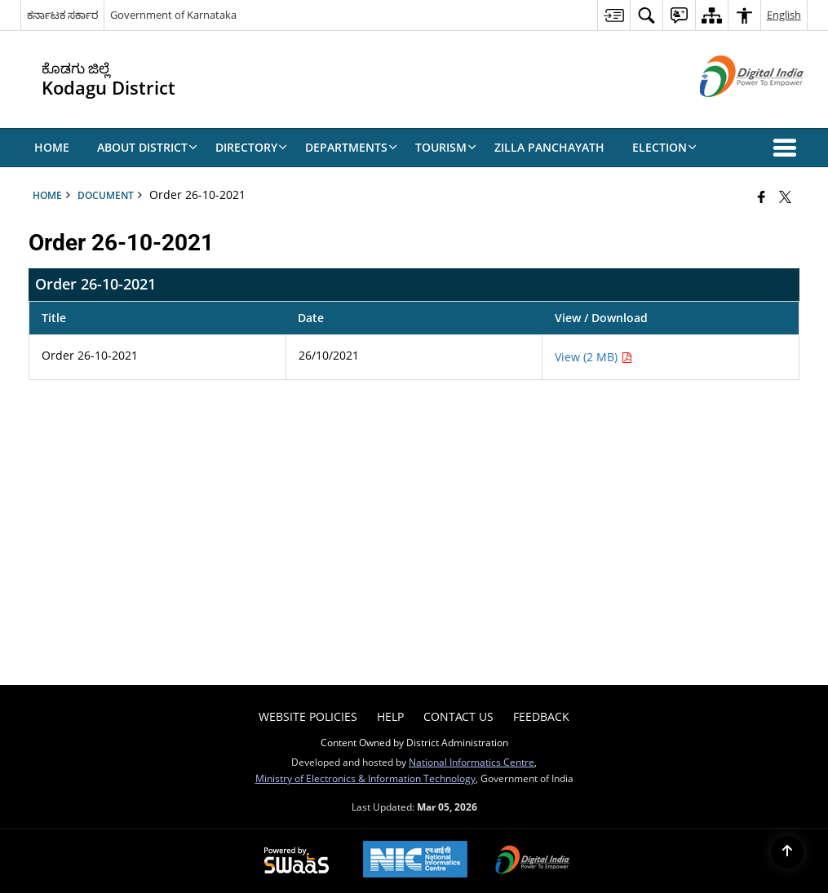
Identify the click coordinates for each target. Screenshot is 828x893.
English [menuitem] (784, 14)
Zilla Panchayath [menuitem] (549, 147)
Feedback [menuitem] (541, 716)
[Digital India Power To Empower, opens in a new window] (532, 861)
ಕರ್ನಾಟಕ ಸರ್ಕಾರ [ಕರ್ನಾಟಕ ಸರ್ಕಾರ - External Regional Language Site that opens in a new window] (62, 14)
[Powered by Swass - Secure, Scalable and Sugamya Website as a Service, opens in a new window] (297, 861)
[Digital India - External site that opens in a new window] (731, 110)
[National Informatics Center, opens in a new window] (415, 861)
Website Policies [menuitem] (308, 716)
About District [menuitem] (147, 147)
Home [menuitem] (51, 147)
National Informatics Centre (471, 761)
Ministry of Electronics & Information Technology (365, 778)
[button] (788, 147)
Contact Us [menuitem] (458, 716)
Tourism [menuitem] (445, 147)
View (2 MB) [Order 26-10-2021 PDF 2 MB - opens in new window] (593, 357)
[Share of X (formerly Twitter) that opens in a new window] (785, 196)
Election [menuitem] (664, 147)
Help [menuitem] (390, 716)
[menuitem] (613, 15)
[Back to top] (787, 852)
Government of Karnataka (173, 14)
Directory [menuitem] (251, 147)
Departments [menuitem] (351, 147)
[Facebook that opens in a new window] (761, 196)
